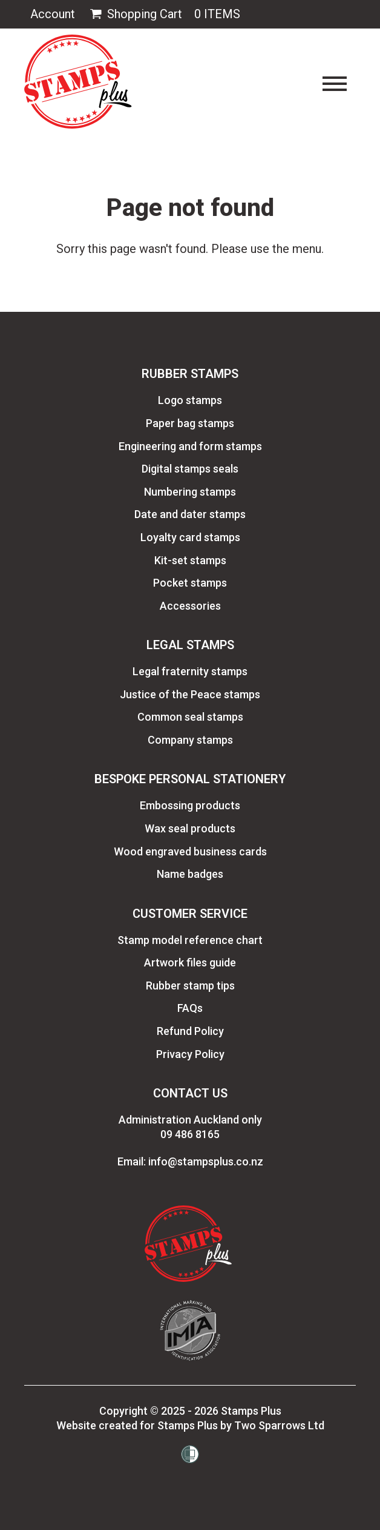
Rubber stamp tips (190, 985)
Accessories (190, 605)
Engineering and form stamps (190, 446)
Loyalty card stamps (190, 537)
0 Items (217, 14)
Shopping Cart (134, 14)
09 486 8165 (190, 1134)
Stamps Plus (251, 1410)
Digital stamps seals (190, 468)
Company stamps (190, 739)
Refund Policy (190, 1031)
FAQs (190, 1008)
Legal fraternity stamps (190, 671)
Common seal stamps (190, 716)
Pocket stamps (190, 582)
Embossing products (190, 805)
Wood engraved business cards (190, 851)
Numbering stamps (190, 491)
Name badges (190, 874)
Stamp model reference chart (190, 940)
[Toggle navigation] (334, 83)
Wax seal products (190, 828)
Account (52, 14)
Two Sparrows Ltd (279, 1425)
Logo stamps (190, 400)
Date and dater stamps (190, 514)
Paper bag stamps (190, 423)
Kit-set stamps (190, 560)
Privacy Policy (190, 1054)
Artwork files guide (190, 962)
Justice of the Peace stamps (190, 694)
